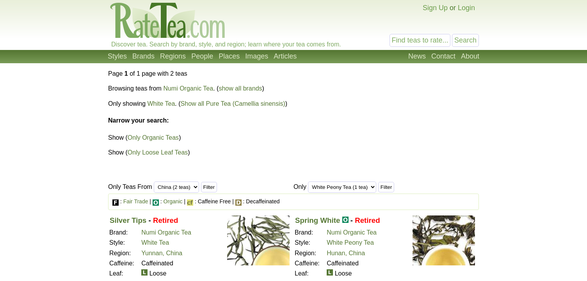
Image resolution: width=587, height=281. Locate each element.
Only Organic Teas (153, 137)
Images (256, 56)
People (202, 56)
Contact (443, 56)
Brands (143, 56)
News (417, 56)
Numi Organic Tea (188, 88)
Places (229, 56)
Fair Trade (135, 201)
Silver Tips (128, 220)
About (470, 56)
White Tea (161, 103)
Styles (117, 56)
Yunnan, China (161, 253)
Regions (173, 56)
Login (466, 8)
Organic (173, 201)
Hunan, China (346, 253)
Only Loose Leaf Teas (158, 152)
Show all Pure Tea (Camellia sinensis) (233, 103)
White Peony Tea (350, 242)
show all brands (240, 88)
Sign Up (435, 8)
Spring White (317, 220)
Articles (285, 56)
